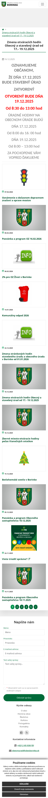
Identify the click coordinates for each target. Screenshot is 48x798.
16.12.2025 (9, 392)
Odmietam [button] (24, 794)
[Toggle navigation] (42, 4)
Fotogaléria (24, 723)
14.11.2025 (9, 591)
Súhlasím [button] (24, 784)
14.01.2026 (9, 310)
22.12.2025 (9, 348)
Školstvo (24, 717)
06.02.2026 (9, 233)
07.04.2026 (9, 192)
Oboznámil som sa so (22, 689)
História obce (24, 714)
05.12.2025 (9, 512)
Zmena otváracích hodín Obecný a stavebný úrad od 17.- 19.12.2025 (18, 34)
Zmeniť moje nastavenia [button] (24, 789)
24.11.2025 (9, 553)
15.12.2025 (9, 474)
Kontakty (24, 727)
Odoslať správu (24, 697)
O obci (24, 711)
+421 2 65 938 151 (25, 746)
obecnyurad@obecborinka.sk (25, 751)
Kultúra (24, 720)
